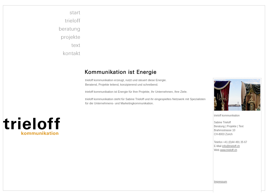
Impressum (220, 181)
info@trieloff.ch (231, 146)
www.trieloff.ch (228, 150)
